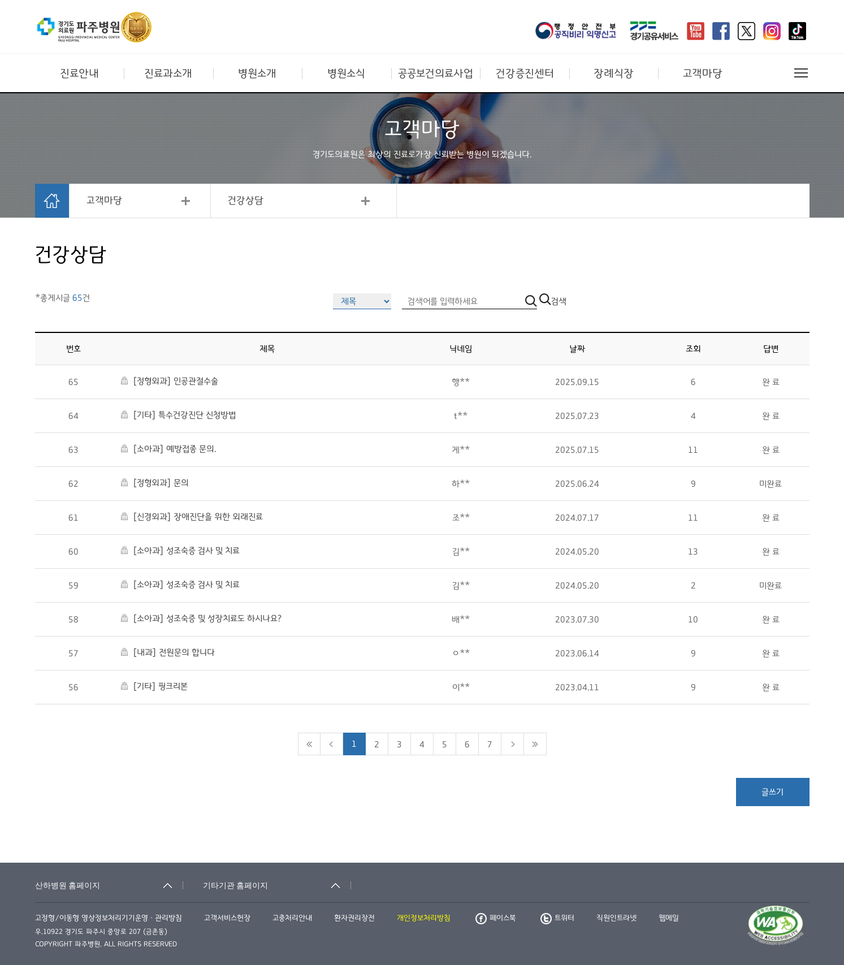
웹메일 (669, 918)
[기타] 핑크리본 (154, 686)
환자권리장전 (354, 918)
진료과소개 (168, 73)
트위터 (557, 918)
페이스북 (495, 918)
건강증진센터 (525, 73)
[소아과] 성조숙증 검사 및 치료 (180, 550)
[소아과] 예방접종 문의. (168, 448)
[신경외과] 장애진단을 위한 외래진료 (192, 516)
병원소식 (346, 73)
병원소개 (257, 73)
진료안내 (79, 73)
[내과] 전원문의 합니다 (168, 652)
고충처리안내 (292, 918)
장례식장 (614, 73)
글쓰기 (772, 792)
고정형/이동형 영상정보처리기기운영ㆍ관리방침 (108, 918)
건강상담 (245, 201)
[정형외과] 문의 (155, 482)
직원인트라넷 (616, 918)
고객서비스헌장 (227, 918)
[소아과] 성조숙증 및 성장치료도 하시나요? (201, 618)
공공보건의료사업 (435, 73)
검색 (552, 301)
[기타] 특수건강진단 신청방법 (178, 414)
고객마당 (702, 73)
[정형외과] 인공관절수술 (169, 381)
